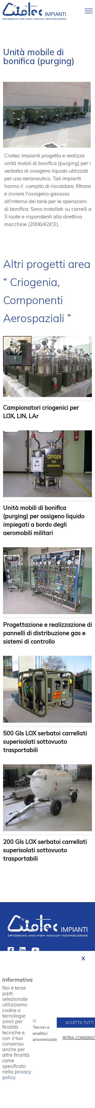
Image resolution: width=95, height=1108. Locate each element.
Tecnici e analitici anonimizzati (45, 1039)
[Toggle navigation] (88, 11)
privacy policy (16, 1080)
